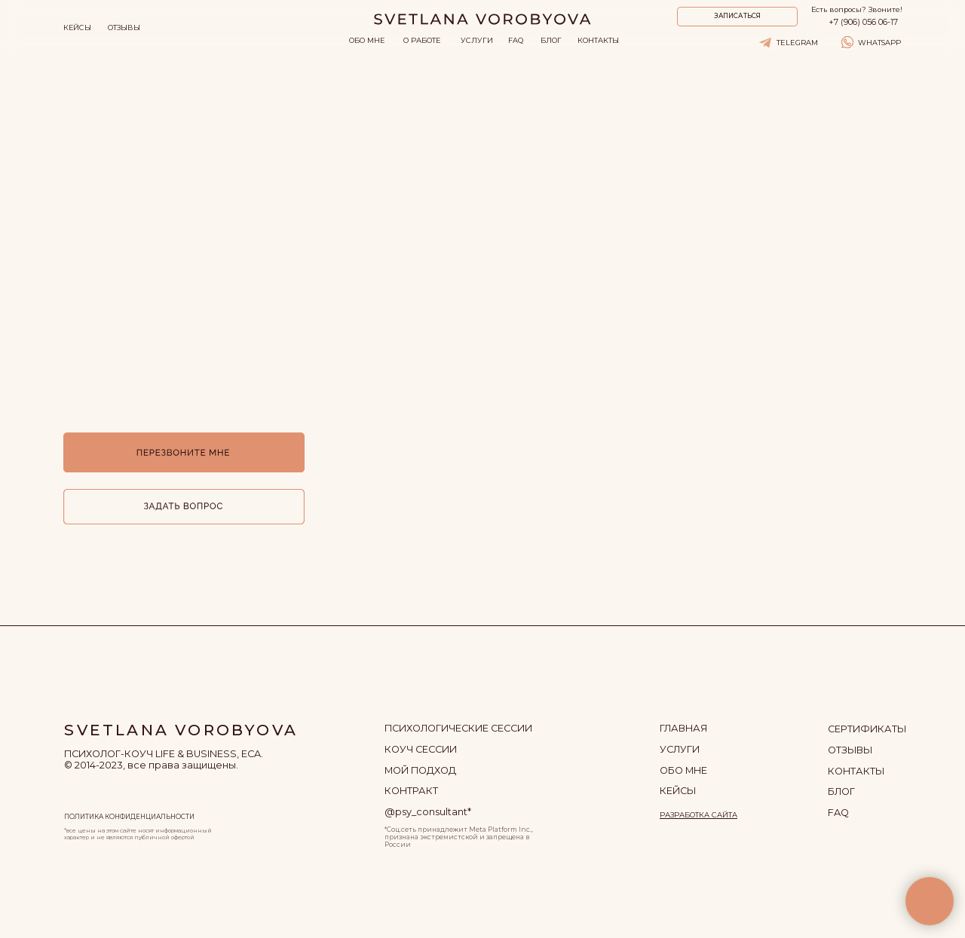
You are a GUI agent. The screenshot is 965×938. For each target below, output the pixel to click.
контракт (411, 790)
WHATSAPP (879, 42)
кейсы (678, 790)
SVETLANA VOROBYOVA (181, 729)
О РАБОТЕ (421, 40)
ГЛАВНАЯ (683, 728)
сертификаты (867, 729)
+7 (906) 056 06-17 (863, 22)
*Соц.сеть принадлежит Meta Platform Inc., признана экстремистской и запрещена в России (458, 837)
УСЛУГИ (477, 40)
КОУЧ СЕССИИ (420, 749)
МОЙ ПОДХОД (420, 770)
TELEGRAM (797, 42)
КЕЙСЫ (77, 27)
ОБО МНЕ (366, 40)
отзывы (850, 750)
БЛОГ (551, 40)
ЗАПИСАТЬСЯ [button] (737, 16)
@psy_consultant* (427, 811)
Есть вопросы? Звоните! (856, 9)
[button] (184, 506)
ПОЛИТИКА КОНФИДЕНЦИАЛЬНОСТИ (129, 816)
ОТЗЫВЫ (124, 27)
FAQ (515, 40)
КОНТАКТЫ (598, 40)
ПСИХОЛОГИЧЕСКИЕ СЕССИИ (458, 728)
